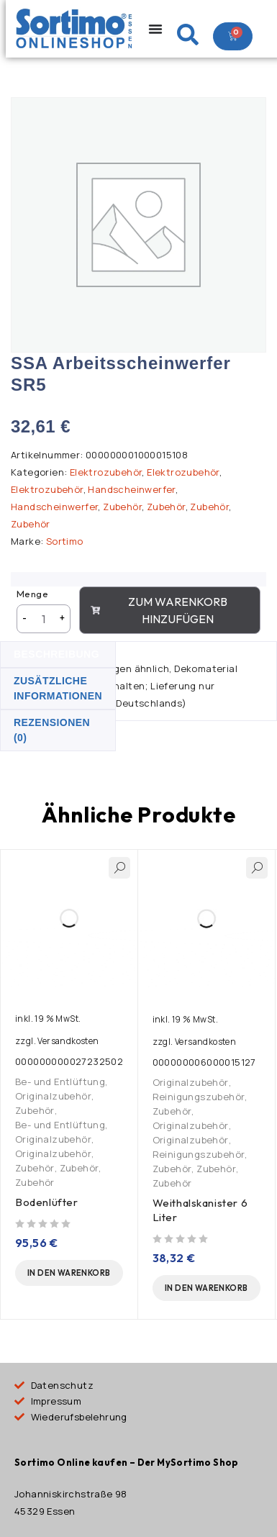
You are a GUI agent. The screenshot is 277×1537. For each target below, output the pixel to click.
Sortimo (64, 541)
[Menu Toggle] (155, 29)
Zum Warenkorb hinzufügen (159, 611)
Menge (32, 594)
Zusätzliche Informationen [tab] (58, 689)
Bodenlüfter (46, 1202)
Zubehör (122, 507)
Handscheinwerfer (131, 490)
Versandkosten (68, 1041)
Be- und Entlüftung (60, 1081)
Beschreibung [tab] (56, 655)
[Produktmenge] (44, 619)
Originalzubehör (53, 1095)
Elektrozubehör (106, 472)
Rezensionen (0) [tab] (52, 730)
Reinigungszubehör (199, 1096)
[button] (69, 1273)
